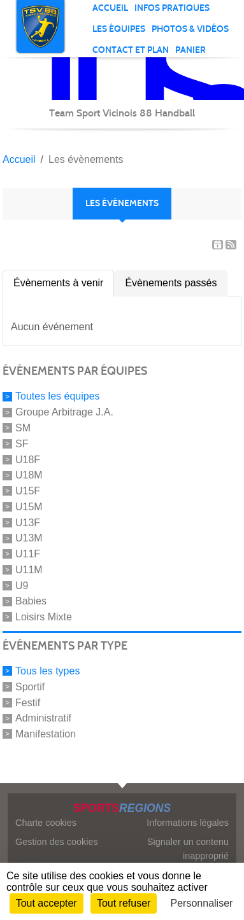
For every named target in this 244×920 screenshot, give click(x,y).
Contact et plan (130, 50)
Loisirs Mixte (43, 616)
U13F (27, 522)
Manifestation (45, 733)
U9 (21, 585)
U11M (29, 569)
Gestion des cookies (56, 842)
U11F (27, 553)
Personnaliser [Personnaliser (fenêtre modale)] (202, 903)
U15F (27, 490)
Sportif (30, 686)
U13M (29, 538)
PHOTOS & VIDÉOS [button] (190, 29)
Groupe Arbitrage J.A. (64, 412)
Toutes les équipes (57, 396)
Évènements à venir (58, 282)
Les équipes (118, 29)
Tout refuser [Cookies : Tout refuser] (123, 903)
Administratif (43, 718)
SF (21, 443)
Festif (27, 702)
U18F (27, 459)
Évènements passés (171, 282)
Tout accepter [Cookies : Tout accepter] (46, 903)
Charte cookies (45, 823)
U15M (29, 506)
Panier (190, 50)
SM (23, 427)
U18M (29, 475)
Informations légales (188, 823)
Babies (31, 601)
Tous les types (47, 671)
